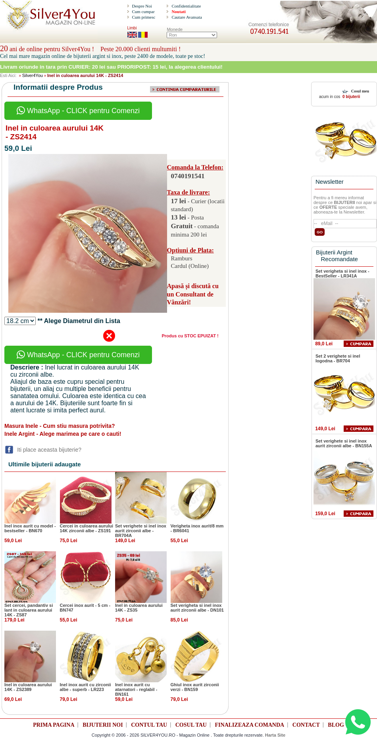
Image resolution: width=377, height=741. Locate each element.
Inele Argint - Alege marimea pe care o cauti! (62, 434)
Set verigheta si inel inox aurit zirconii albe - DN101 (197, 607)
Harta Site (275, 735)
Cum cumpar (143, 11)
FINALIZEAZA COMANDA (250, 725)
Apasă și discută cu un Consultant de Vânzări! (193, 294)
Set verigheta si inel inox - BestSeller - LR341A (342, 273)
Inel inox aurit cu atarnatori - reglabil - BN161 (136, 689)
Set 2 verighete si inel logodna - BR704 (337, 358)
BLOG (336, 725)
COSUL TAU (191, 725)
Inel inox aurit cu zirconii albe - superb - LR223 (85, 687)
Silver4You (32, 75)
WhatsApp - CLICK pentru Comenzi (78, 111)
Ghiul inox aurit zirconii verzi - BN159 (195, 687)
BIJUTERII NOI (103, 725)
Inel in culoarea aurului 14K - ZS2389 (28, 687)
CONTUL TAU (149, 725)
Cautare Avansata (186, 17)
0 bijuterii (350, 96)
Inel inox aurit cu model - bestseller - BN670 (30, 528)
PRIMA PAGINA (53, 725)
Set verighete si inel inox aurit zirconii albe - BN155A (343, 443)
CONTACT (306, 725)
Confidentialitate (186, 6)
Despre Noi (142, 6)
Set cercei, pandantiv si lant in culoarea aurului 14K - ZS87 (28, 610)
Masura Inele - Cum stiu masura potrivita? (59, 426)
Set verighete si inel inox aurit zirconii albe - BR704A (140, 531)
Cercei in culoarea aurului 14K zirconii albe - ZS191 (86, 528)
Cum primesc (143, 17)
